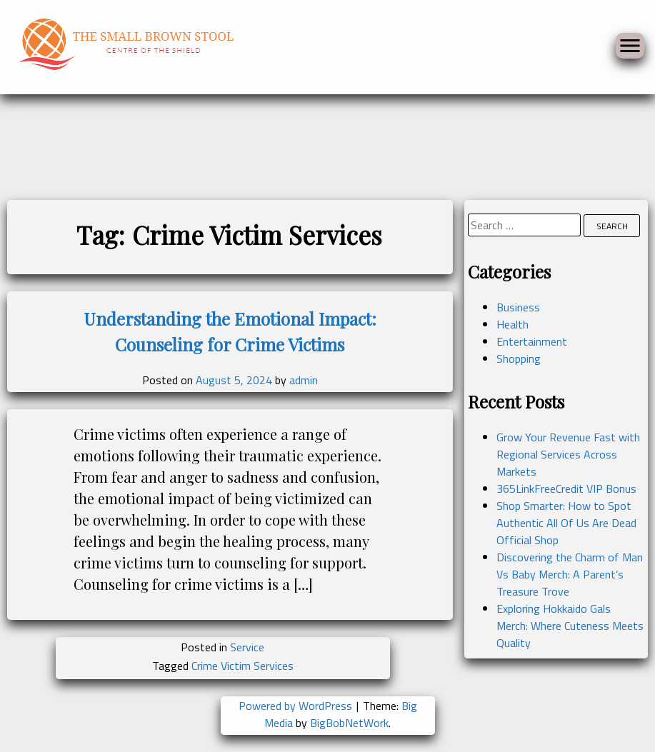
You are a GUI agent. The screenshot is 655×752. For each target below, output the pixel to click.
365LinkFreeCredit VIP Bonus (566, 488)
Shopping (518, 358)
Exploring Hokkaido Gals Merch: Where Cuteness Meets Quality (570, 625)
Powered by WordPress (297, 705)
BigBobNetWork (349, 722)
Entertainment (531, 341)
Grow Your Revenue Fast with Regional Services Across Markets (568, 454)
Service (247, 647)
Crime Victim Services (242, 665)
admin (303, 379)
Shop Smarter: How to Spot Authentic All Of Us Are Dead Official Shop (566, 522)
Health (512, 324)
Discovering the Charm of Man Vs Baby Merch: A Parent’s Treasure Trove (569, 574)
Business (518, 307)
